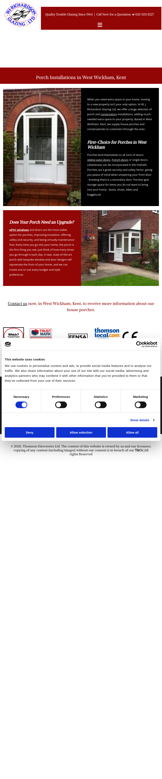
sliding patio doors (98, 160)
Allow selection (81, 432)
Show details (139, 420)
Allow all (132, 432)
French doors (120, 160)
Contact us (17, 303)
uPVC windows (19, 230)
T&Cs (139, 450)
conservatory (109, 114)
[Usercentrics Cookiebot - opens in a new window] (139, 344)
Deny (29, 432)
